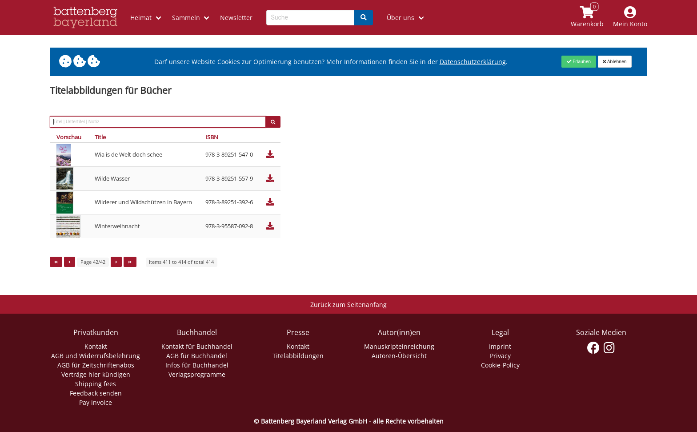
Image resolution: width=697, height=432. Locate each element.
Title (100, 137)
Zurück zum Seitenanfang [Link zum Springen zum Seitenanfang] (348, 304)
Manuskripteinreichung (399, 346)
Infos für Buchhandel (196, 365)
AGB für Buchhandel (196, 355)
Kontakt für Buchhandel (196, 346)
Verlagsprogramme (196, 374)
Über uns (400, 17)
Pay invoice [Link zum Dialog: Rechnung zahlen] (95, 402)
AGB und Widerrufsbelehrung (95, 355)
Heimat (141, 17)
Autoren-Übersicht (399, 355)
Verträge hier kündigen (95, 374)
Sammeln (186, 17)
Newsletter (236, 17)
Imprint (500, 346)
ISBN (211, 137)
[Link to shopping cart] (587, 17)
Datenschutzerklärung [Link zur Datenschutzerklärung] (473, 61)
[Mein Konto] (630, 17)
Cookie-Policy (500, 365)
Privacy (500, 355)
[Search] (363, 17)
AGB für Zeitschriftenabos (95, 365)
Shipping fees (95, 384)
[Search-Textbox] (310, 17)
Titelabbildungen (298, 355)
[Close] (578, 61)
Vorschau (68, 137)
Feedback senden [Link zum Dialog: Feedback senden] (96, 393)
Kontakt (95, 346)
